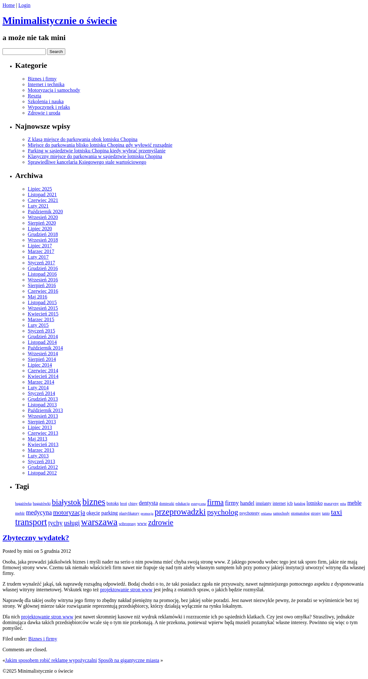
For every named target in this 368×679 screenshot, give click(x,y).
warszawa (99, 522)
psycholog (222, 512)
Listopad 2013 (42, 404)
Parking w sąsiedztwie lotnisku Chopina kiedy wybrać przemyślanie (97, 150)
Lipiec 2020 (40, 228)
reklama (266, 513)
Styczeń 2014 (41, 393)
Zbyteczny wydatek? (36, 538)
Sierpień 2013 (42, 421)
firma (215, 502)
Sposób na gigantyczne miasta (128, 660)
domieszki (166, 504)
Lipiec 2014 (40, 365)
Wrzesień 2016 (43, 279)
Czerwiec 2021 (43, 200)
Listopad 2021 (42, 194)
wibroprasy (127, 524)
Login (24, 5)
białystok (66, 502)
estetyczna (198, 503)
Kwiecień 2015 (43, 313)
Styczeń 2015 (41, 331)
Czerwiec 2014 (43, 370)
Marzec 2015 (41, 319)
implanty (264, 503)
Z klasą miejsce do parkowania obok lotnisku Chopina (82, 139)
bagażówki (41, 503)
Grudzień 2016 (43, 268)
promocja (147, 513)
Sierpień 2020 (42, 223)
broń (123, 503)
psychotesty (249, 513)
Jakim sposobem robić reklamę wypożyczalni (51, 660)
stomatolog (300, 513)
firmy (232, 502)
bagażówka (23, 504)
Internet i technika (46, 84)
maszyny (331, 503)
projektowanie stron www (126, 589)
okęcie (93, 513)
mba (343, 503)
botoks (113, 503)
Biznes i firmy (42, 78)
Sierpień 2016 (42, 285)
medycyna (39, 512)
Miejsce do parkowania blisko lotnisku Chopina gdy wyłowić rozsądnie (100, 145)
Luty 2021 (38, 206)
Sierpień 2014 (42, 359)
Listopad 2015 (42, 302)
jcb (290, 503)
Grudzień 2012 (43, 467)
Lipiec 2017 (40, 245)
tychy (55, 522)
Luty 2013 (38, 455)
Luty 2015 (38, 325)
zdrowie (160, 522)
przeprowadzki (180, 512)
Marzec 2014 (41, 382)
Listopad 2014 (42, 342)
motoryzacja (69, 512)
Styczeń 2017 (41, 262)
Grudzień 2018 (43, 234)
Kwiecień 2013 (43, 444)
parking (109, 513)
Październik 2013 (45, 410)
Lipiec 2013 (40, 427)
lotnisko (315, 503)
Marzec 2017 (41, 251)
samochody (281, 513)
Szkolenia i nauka (46, 101)
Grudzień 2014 (43, 336)
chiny (133, 503)
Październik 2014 (45, 348)
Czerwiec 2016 (43, 291)
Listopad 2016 (42, 274)
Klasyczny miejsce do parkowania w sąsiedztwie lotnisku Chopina (95, 156)
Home (9, 5)
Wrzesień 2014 (43, 353)
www (142, 523)
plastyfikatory (129, 513)
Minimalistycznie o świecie (60, 20)
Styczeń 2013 (41, 461)
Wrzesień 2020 (43, 217)
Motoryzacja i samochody (54, 90)
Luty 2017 (38, 257)
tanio (326, 513)
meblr (20, 513)
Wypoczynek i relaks (49, 107)
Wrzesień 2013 (43, 416)
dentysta (148, 503)
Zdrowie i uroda (44, 112)
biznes (93, 502)
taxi (336, 512)
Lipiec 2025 (40, 189)
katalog (299, 503)
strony (316, 513)
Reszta (34, 95)
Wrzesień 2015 (43, 308)
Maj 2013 (37, 438)
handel (247, 503)
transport (31, 522)
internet (278, 503)
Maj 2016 (37, 296)
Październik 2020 (45, 211)
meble (354, 503)
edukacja (183, 503)
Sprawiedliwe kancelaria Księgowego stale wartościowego (87, 162)
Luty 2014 (38, 387)
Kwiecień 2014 (43, 376)
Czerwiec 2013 (43, 433)
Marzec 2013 (41, 450)
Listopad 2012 (42, 472)
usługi (72, 522)
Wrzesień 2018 (43, 240)
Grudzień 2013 (43, 399)
